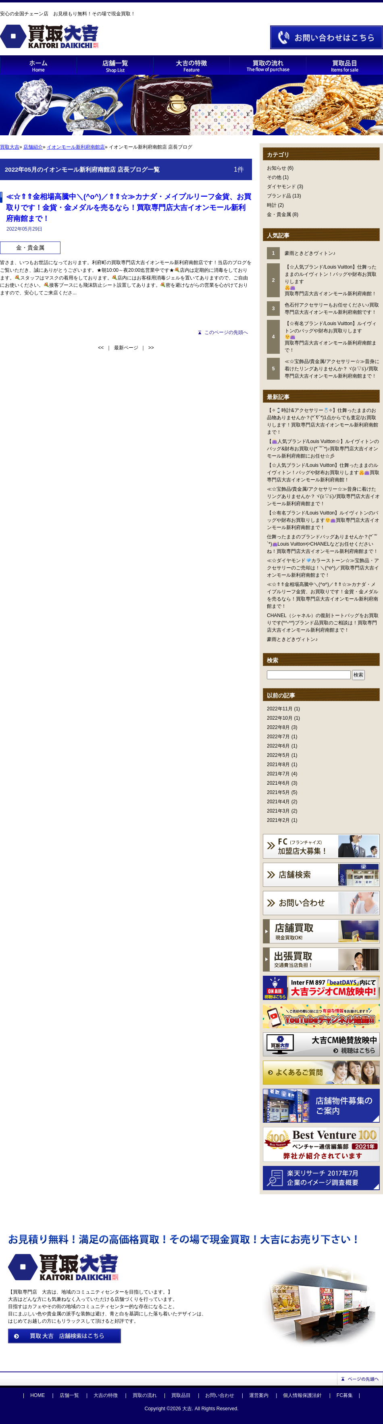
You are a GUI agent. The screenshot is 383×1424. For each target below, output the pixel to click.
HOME (37, 1395)
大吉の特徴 (106, 1395)
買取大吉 (9, 147)
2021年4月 (278, 801)
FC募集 (345, 1395)
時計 (272, 205)
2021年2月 (278, 820)
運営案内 (259, 1395)
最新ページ (126, 348)
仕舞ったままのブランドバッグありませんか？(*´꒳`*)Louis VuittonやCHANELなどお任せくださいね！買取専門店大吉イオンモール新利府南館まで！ (322, 544)
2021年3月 (278, 811)
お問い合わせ (219, 1395)
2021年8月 (278, 764)
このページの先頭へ (226, 332)
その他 (274, 177)
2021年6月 (278, 783)
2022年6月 (278, 746)
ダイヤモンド (281, 186)
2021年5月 (278, 792)
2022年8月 (278, 727)
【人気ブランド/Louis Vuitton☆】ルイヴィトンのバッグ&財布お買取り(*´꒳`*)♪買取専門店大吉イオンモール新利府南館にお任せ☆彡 (323, 449)
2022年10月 (280, 718)
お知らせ (276, 168)
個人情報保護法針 (302, 1395)
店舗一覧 (69, 1395)
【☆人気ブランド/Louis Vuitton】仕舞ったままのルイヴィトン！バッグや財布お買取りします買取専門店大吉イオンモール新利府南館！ (323, 472)
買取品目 (181, 1395)
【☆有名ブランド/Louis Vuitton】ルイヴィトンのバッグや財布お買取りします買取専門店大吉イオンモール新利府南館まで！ (323, 520)
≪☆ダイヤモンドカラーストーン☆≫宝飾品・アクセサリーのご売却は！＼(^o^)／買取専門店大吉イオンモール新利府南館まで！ (323, 568)
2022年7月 (278, 736)
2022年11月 (280, 709)
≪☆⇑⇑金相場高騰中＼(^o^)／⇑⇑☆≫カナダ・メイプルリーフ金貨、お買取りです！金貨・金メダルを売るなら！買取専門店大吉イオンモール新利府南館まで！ (128, 208)
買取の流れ (145, 1395)
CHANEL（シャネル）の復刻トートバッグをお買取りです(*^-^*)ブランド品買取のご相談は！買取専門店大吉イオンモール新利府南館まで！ (323, 623)
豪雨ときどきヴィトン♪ (292, 639)
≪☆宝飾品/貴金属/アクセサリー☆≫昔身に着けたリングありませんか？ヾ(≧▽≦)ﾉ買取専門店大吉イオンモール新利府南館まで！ (323, 496)
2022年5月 (278, 755)
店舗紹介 (33, 147)
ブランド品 (279, 196)
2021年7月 (278, 774)
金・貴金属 (279, 214)
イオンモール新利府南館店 (76, 147)
